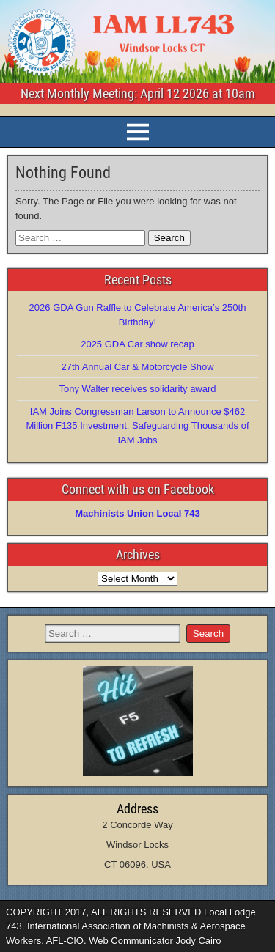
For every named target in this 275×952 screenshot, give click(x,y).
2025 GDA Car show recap (137, 344)
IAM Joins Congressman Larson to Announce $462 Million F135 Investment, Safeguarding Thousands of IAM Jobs (137, 426)
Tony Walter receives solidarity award (137, 388)
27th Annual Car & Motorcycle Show (137, 366)
